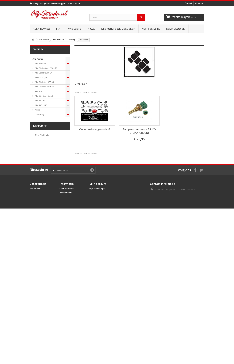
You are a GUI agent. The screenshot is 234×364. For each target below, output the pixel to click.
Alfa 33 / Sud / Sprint (43, 96)
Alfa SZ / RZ (40, 253)
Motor (37, 110)
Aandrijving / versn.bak (44, 161)
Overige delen (40, 207)
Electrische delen (42, 184)
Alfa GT (38, 244)
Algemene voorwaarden (45, 286)
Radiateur (38, 128)
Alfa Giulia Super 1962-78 (45, 68)
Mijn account (97, 325)
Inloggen (199, 3)
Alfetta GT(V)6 (40, 77)
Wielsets (74, 28)
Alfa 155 (38, 216)
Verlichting (39, 188)
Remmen (38, 165)
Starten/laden (40, 119)
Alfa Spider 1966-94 (43, 73)
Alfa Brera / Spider (42, 230)
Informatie (40, 269)
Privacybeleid (66, 345)
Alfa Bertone (40, 63)
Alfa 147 (38, 212)
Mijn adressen (95, 337)
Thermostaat (40, 138)
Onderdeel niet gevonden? (94, 129)
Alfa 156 (38, 221)
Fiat (59, 28)
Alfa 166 (38, 239)
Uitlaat (37, 151)
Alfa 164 (38, 235)
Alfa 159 (38, 225)
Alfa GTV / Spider (42, 249)
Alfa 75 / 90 (39, 100)
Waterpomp (39, 142)
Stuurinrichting (40, 170)
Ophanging (39, 175)
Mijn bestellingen (97, 329)
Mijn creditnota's (97, 333)
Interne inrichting (41, 198)
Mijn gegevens (96, 341)
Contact (188, 3)
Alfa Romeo (41, 28)
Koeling (37, 124)
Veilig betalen (41, 282)
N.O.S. (91, 28)
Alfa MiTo (38, 91)
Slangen (38, 133)
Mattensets (151, 28)
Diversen (38, 147)
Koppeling (39, 156)
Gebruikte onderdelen (118, 28)
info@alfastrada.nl (170, 341)
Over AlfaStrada (42, 277)
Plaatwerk (39, 193)
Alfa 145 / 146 (40, 105)
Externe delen (40, 202)
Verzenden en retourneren (46, 291)
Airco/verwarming (42, 179)
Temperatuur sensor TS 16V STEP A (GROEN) (139, 131)
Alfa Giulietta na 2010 (44, 87)
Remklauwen (175, 28)
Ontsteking (39, 114)
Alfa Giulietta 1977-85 (44, 82)
